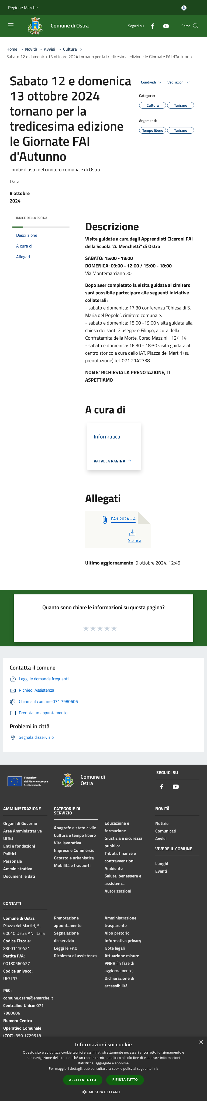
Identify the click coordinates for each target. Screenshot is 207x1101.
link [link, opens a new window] (155, 1068)
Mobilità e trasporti (72, 865)
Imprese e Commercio (74, 850)
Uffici (8, 838)
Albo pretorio (117, 933)
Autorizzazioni (118, 891)
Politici (9, 853)
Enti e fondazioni (19, 846)
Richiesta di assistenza (75, 955)
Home (11, 49)
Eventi (161, 871)
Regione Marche (23, 7)
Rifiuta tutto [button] (125, 1079)
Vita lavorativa (67, 842)
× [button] (201, 1042)
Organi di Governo (20, 823)
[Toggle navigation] (11, 25)
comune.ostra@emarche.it (28, 998)
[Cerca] (195, 26)
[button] (103, 1092)
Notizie (161, 823)
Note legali (115, 948)
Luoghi (161, 863)
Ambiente (114, 868)
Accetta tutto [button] (82, 1080)
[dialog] (103, 1069)
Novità (31, 49)
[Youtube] (163, 25)
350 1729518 (28, 1035)
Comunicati (165, 831)
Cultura (70, 49)
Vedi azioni (179, 82)
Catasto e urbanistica (74, 858)
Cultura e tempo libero (75, 835)
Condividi (152, 82)
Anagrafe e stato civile (75, 827)
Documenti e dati (19, 876)
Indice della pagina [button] (31, 217)
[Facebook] (150, 25)
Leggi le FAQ (65, 948)
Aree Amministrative (22, 831)
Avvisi (49, 49)
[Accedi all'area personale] (184, 8)
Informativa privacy (123, 940)
